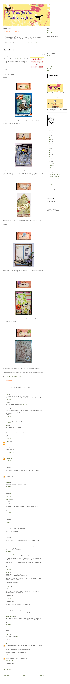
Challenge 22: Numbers (55, 180)
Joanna (7, 572)
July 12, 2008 (8, 598)
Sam (7, 627)
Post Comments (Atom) (27, 680)
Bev (7, 402)
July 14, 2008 (8, 631)
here (11, 493)
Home (24, 675)
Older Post (41, 675)
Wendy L (49, 55)
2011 (50, 156)
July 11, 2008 (8, 551)
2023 (50, 133)
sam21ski (8, 535)
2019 (50, 141)
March (51, 187)
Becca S (49, 68)
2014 (50, 150)
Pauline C (8, 482)
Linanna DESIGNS (10, 616)
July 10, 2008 (8, 524)
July (51, 172)
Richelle (7, 515)
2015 (50, 148)
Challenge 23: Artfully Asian (55, 178)
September (52, 169)
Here (17, 636)
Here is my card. (9, 458)
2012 (50, 154)
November (52, 165)
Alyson (48, 70)
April (51, 186)
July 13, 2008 (8, 624)
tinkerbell (8, 586)
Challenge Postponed (54, 176)
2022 (50, 135)
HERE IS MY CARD (10, 452)
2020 (50, 139)
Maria (48, 64)
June (51, 182)
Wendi (7, 544)
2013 (50, 152)
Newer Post (6, 675)
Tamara (49, 57)
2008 (50, 161)
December (52, 163)
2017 (50, 145)
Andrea (7, 419)
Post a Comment (7, 669)
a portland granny (10, 554)
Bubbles (8, 526)
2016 (50, 146)
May (51, 184)
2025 (50, 130)
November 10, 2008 (10, 666)
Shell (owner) (50, 59)
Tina (7, 425)
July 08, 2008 (8, 391)
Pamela (49, 61)
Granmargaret (50, 66)
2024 (50, 132)
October (52, 167)
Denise (7, 394)
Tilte (7, 643)
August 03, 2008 (9, 654)
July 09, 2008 (8, 416)
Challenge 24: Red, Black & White (57, 174)
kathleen (8, 474)
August (51, 170)
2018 (50, 143)
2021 (50, 137)
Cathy (7, 634)
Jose (7, 447)
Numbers (8, 522)
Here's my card (24, 404)
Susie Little (8, 499)
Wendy (7, 456)
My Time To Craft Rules (52, 32)
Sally (7, 383)
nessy (7, 408)
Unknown (8, 441)
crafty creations (9, 463)
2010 (50, 158)
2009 (50, 159)
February (52, 189)
